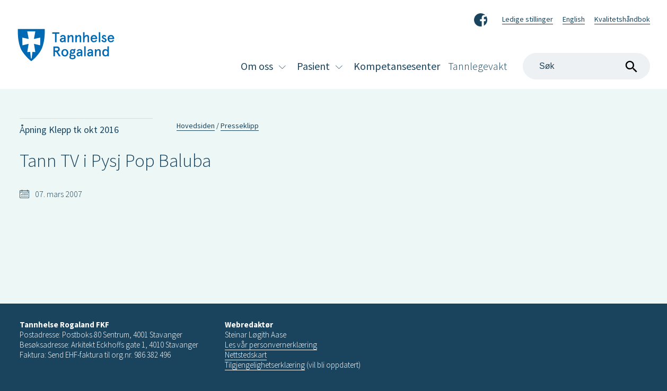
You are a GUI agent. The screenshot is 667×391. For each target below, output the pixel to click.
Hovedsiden (196, 125)
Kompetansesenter (397, 66)
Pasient (313, 66)
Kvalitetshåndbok (622, 19)
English (574, 19)
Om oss (257, 66)
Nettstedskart (246, 355)
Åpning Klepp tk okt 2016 (69, 129)
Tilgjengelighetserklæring (265, 365)
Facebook (480, 18)
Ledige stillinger (527, 19)
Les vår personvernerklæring (271, 345)
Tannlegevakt (477, 66)
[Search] (586, 66)
